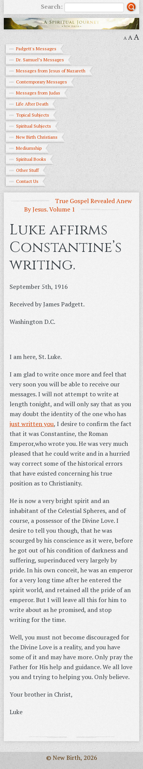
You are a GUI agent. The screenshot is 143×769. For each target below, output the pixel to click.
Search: (82, 7)
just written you (32, 424)
